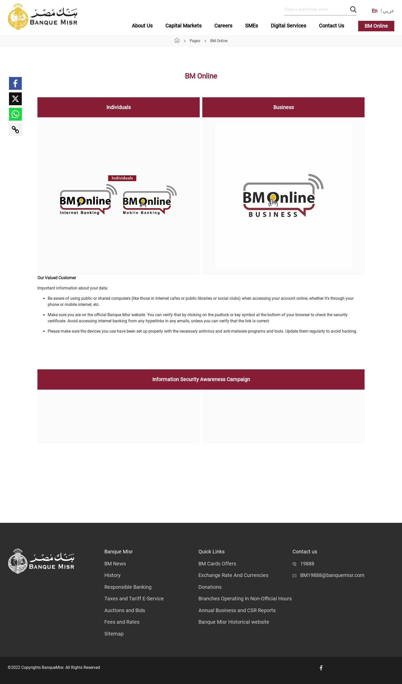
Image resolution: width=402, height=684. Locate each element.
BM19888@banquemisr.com (329, 575)
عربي (388, 11)
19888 (303, 564)
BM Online (376, 26)
